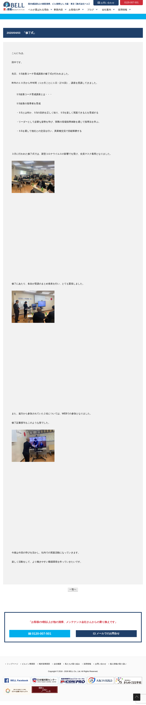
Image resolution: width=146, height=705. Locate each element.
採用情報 (122, 9)
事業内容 (58, 9)
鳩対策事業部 (42, 668)
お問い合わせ (98, 668)
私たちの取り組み (70, 668)
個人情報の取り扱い (116, 668)
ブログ (90, 9)
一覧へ (72, 589)
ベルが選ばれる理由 (38, 9)
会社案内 (106, 9)
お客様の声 (74, 9)
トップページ (10, 668)
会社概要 (55, 668)
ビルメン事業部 (26, 668)
